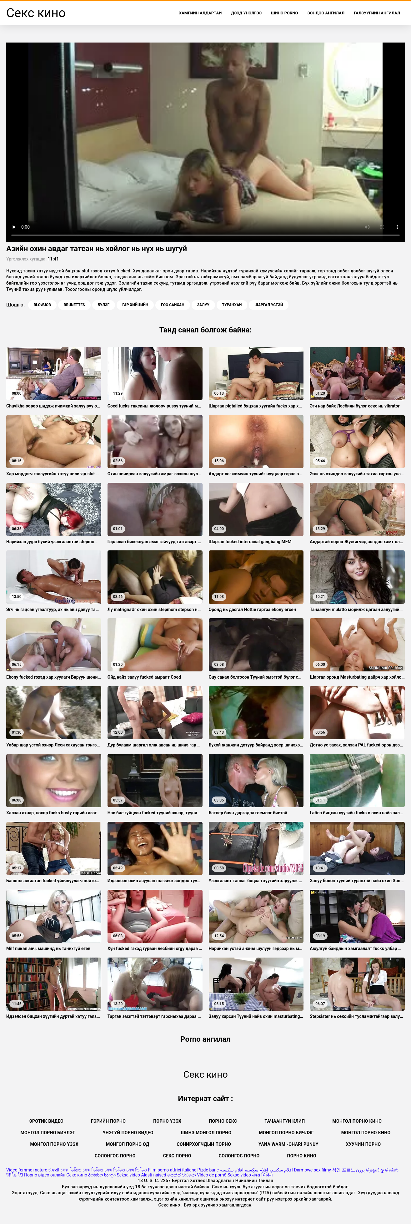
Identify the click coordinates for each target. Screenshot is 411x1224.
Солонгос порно (115, 1155)
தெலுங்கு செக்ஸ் (382, 1169)
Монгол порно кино (357, 1121)
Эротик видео (46, 1121)
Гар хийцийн (135, 305)
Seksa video (128, 1174)
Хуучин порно (363, 1144)
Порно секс (223, 1121)
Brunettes (74, 305)
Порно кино (301, 1155)
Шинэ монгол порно (206, 1132)
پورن (360, 1169)
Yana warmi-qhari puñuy (288, 1144)
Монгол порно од (127, 1144)
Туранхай (232, 305)
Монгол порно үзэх (54, 1144)
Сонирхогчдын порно (204, 1144)
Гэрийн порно (108, 1121)
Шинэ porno (284, 13)
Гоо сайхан (172, 305)
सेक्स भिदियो (262, 1174)
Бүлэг (104, 305)
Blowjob (42, 305)
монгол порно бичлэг (48, 1132)
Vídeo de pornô (211, 1174)
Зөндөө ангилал (326, 13)
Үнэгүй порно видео (128, 1132)
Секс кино (76, 1174)
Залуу (203, 305)
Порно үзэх (167, 1121)
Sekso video (239, 1174)
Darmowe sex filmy (312, 1169)
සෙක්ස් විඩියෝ (181, 1174)
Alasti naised (153, 1174)
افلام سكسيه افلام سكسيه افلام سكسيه (256, 1169)
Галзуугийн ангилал (377, 13)
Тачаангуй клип (284, 1121)
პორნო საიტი (101, 1174)
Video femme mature (26, 1169)
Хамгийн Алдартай (200, 13)
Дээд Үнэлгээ (246, 13)
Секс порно (177, 1155)
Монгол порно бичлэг (286, 1132)
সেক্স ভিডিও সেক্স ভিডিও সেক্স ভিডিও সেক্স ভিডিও (104, 1169)
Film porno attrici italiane (172, 1169)
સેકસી (53, 1169)
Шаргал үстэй (268, 305)
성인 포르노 (343, 1169)
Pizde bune (208, 1169)
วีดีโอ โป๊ (14, 1174)
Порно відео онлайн (44, 1174)
